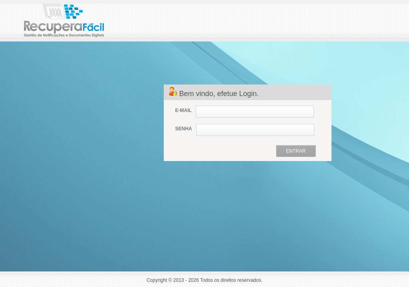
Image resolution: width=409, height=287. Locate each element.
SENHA (183, 129)
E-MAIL (183, 110)
